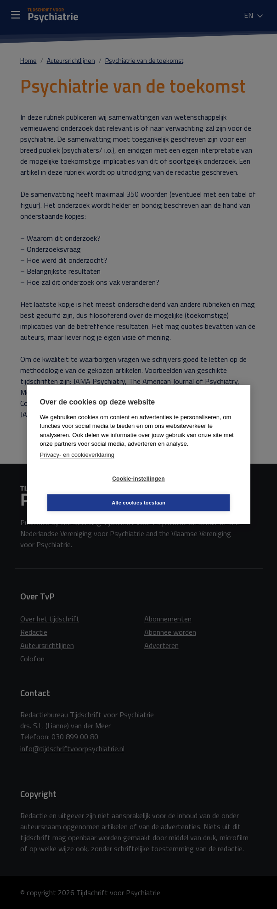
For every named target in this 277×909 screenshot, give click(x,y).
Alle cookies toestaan (193, 490)
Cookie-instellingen (83, 491)
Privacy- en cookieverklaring (77, 466)
